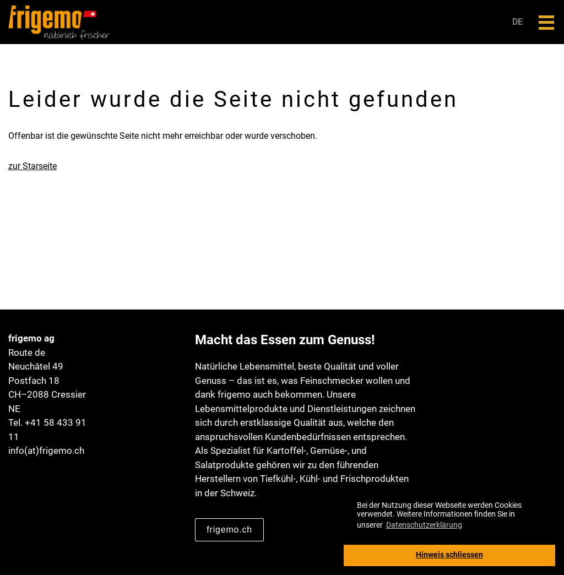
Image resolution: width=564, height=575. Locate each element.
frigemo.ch (229, 529)
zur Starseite (32, 166)
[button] (546, 22)
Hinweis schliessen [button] (449, 555)
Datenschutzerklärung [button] (424, 524)
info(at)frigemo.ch (46, 450)
